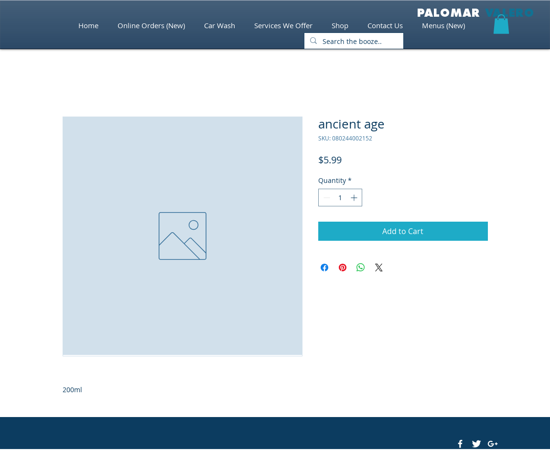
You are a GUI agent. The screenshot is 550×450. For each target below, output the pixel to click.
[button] (501, 24)
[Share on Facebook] (324, 267)
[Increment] (355, 197)
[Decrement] (326, 197)
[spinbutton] (340, 197)
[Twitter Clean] (476, 444)
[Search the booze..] (353, 41)
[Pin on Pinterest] (342, 267)
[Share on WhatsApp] (361, 267)
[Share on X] (379, 267)
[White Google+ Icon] (492, 444)
